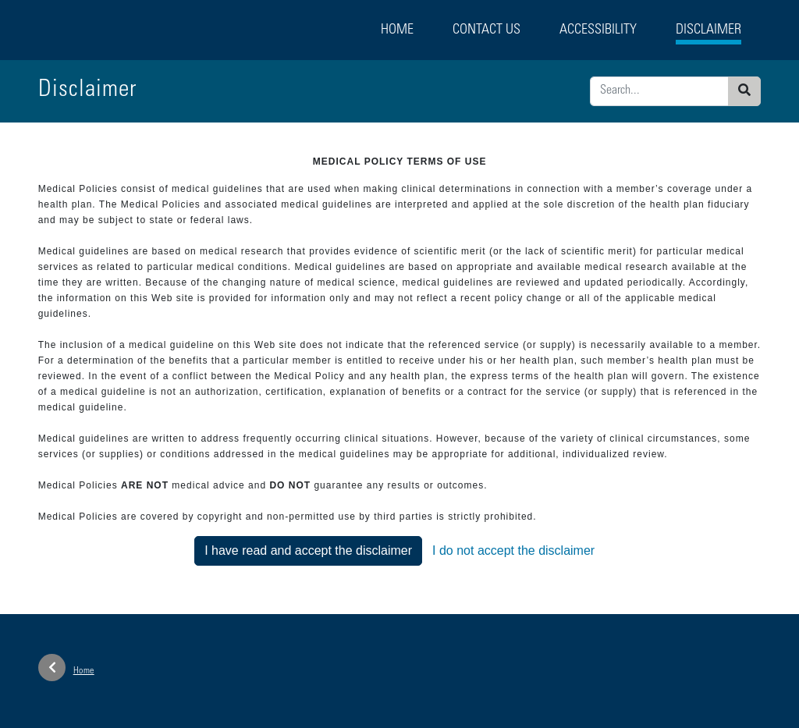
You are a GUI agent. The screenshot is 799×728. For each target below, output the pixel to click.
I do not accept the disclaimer (513, 550)
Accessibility (598, 30)
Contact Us (486, 30)
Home (397, 30)
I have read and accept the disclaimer (308, 550)
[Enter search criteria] (659, 91)
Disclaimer (708, 30)
